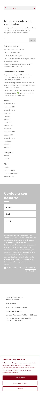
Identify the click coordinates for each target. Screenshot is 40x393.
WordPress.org (9, 176)
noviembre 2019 (9, 132)
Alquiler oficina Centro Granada (14, 49)
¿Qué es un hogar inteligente (13, 55)
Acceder (6, 167)
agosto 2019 (8, 141)
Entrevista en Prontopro (12, 52)
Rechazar (20, 389)
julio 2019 (7, 144)
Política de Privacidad (27, 267)
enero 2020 (8, 129)
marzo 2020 (8, 122)
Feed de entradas (9, 170)
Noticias (6, 156)
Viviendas (7, 159)
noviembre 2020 (9, 107)
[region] (20, 374)
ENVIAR (30, 271)
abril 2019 (7, 147)
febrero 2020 (8, 126)
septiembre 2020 (9, 110)
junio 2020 (7, 113)
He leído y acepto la (19, 268)
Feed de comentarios (11, 173)
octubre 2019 (8, 135)
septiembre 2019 (9, 138)
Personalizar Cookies (20, 383)
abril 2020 (7, 119)
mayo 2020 (7, 116)
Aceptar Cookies (20, 378)
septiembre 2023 (9, 104)
